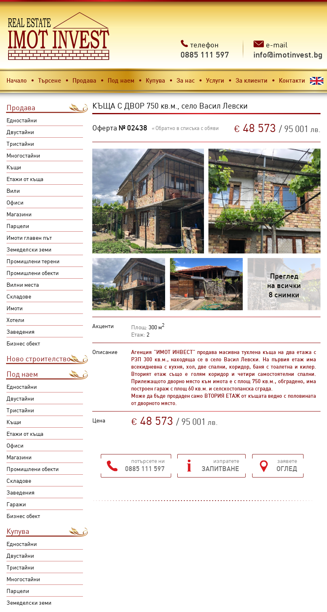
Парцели (17, 225)
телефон (204, 50)
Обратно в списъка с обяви (185, 127)
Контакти (292, 80)
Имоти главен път (29, 237)
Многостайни (23, 155)
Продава (84, 80)
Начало (16, 80)
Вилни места (22, 284)
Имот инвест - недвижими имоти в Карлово (59, 36)
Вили (13, 190)
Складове (18, 296)
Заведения (20, 331)
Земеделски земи (28, 249)
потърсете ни (145, 465)
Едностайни (21, 120)
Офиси (14, 202)
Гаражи (16, 504)
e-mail (288, 50)
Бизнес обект (23, 343)
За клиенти (252, 80)
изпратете (220, 465)
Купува (155, 80)
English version (317, 81)
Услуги (215, 80)
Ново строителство (38, 358)
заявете (286, 465)
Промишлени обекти (32, 272)
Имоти (14, 307)
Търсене (49, 80)
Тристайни (20, 143)
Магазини (19, 214)
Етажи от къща (24, 178)
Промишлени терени (32, 260)
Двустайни (20, 131)
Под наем (121, 80)
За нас (185, 80)
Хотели (15, 319)
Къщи (13, 167)
